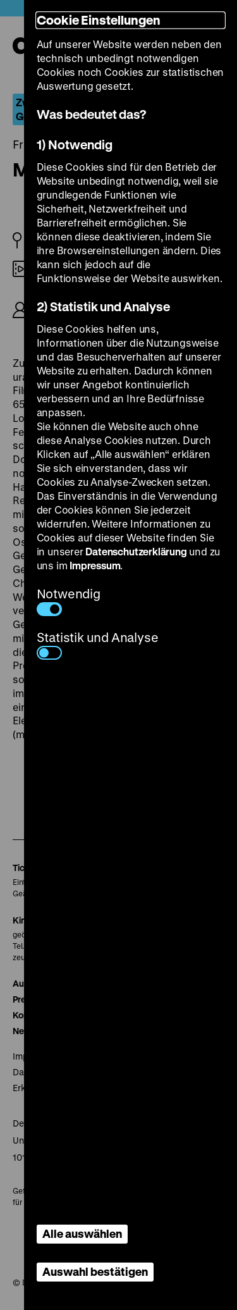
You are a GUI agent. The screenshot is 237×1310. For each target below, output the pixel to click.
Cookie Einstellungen (99, 20)
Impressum (95, 565)
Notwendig (68, 600)
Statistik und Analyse (98, 644)
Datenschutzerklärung (135, 551)
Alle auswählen (82, 1233)
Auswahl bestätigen (95, 1271)
